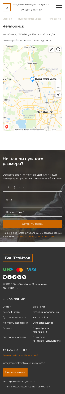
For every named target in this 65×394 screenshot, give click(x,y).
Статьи (7, 306)
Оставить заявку (32, 223)
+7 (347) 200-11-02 (31, 10)
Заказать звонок (15, 372)
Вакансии (39, 306)
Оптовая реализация (46, 312)
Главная (7, 18)
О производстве (43, 322)
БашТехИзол (17, 258)
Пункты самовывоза (30, 18)
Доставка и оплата (14, 317)
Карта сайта (40, 317)
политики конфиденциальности (35, 236)
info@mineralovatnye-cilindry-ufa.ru (31, 4)
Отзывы (7, 328)
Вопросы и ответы (14, 337)
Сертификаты (11, 312)
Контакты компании (15, 322)
